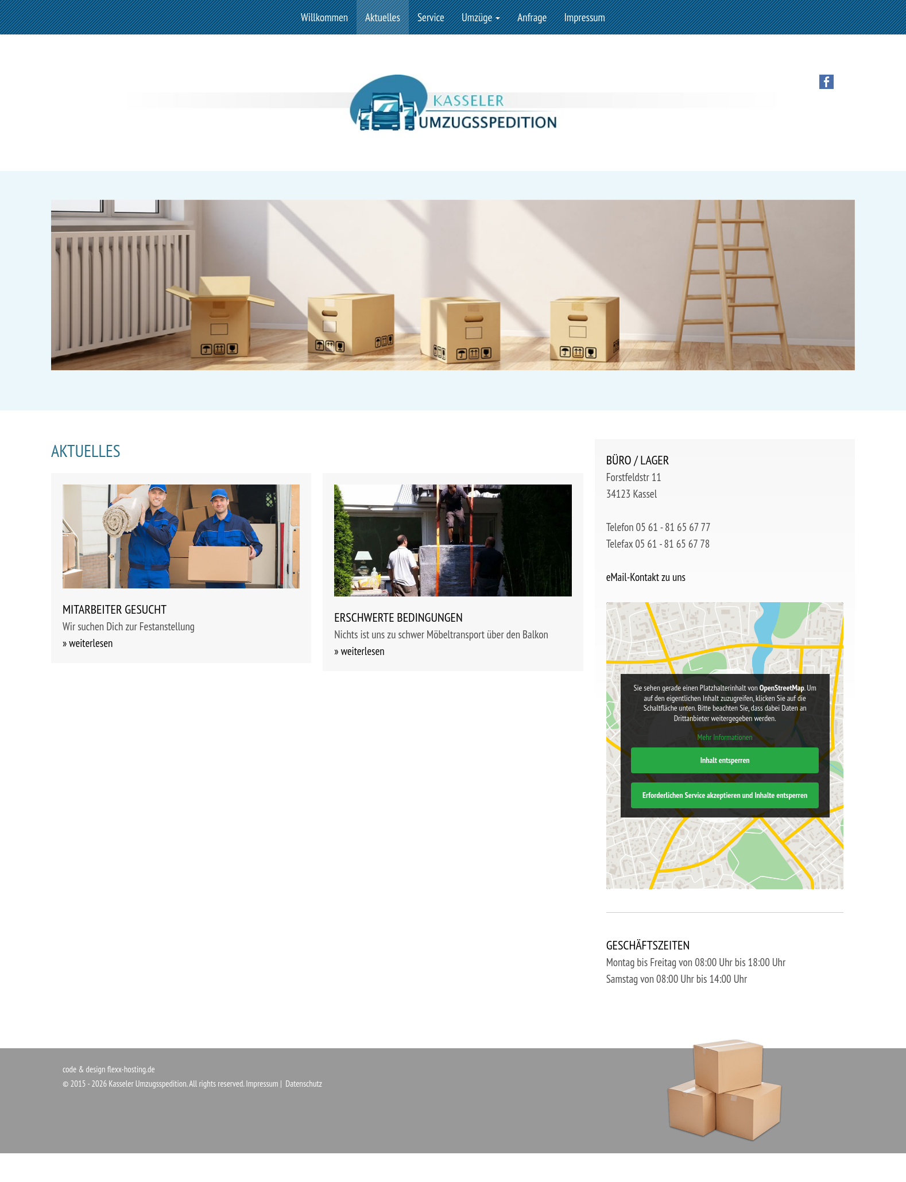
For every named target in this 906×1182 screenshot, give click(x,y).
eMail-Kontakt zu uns (646, 577)
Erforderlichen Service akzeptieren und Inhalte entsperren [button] (724, 795)
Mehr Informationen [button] (724, 738)
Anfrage (532, 17)
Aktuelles (382, 17)
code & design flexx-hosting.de (109, 1069)
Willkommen (324, 17)
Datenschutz (303, 1083)
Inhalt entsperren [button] (724, 760)
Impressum (584, 17)
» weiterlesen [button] (88, 643)
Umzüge (481, 17)
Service (430, 17)
